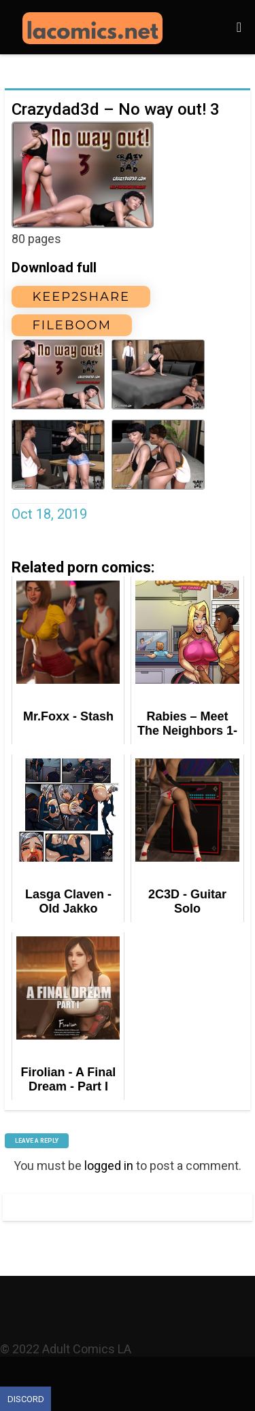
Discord (25, 1399)
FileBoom (71, 325)
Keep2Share (81, 296)
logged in (108, 1165)
